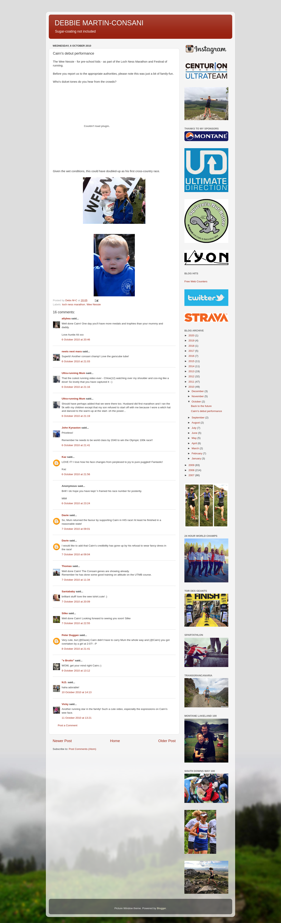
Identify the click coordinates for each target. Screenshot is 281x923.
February (197, 453)
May (194, 438)
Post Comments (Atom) (82, 749)
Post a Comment (67, 725)
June (195, 432)
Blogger (161, 908)
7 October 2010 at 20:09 (76, 601)
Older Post (167, 741)
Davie (65, 515)
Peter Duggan (70, 635)
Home (115, 741)
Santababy (68, 591)
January (197, 458)
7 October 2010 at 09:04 (76, 554)
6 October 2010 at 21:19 (76, 416)
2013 (192, 371)
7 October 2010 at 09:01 (76, 528)
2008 (192, 470)
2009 (192, 465)
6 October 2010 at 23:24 (76, 503)
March (196, 448)
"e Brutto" (68, 660)
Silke (65, 613)
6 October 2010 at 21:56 (76, 474)
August (196, 422)
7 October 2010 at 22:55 (76, 623)
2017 (192, 350)
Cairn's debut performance (206, 411)
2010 (192, 386)
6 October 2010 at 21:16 (76, 386)
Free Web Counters (195, 281)
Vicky (65, 704)
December (198, 391)
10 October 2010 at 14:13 (77, 692)
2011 (192, 381)
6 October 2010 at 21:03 (76, 361)
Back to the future (201, 406)
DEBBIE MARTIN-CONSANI (99, 23)
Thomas (67, 566)
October (197, 401)
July (194, 427)
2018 (192, 345)
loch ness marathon (73, 304)
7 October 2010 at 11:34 (76, 579)
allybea (66, 318)
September (198, 417)
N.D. (64, 682)
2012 (192, 376)
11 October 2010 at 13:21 (77, 717)
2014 (192, 366)
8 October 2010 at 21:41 (76, 648)
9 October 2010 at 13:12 (76, 670)
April (195, 443)
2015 (192, 361)
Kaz (64, 456)
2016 (192, 355)
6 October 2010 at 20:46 (76, 339)
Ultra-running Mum (73, 373)
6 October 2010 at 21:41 (76, 445)
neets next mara (72, 351)
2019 (192, 340)
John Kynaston (71, 427)
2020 (192, 335)
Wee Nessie (94, 304)
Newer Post (62, 741)
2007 (192, 475)
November (198, 396)
